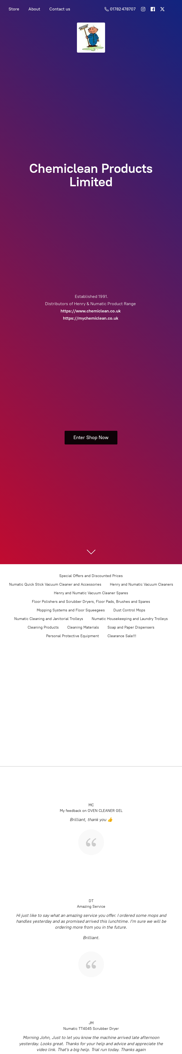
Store (14, 9)
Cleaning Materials (83, 627)
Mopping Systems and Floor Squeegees (71, 610)
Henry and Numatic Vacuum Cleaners (141, 584)
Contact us (59, 9)
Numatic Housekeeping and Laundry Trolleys (130, 619)
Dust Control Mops (129, 610)
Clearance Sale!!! (121, 636)
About (34, 9)
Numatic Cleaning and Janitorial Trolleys (48, 619)
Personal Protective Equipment (72, 636)
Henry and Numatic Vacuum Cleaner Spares (91, 593)
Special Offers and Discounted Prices (91, 576)
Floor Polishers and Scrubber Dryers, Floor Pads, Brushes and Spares (91, 601)
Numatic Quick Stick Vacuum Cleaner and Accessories (55, 584)
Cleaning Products (43, 627)
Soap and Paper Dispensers (130, 627)
